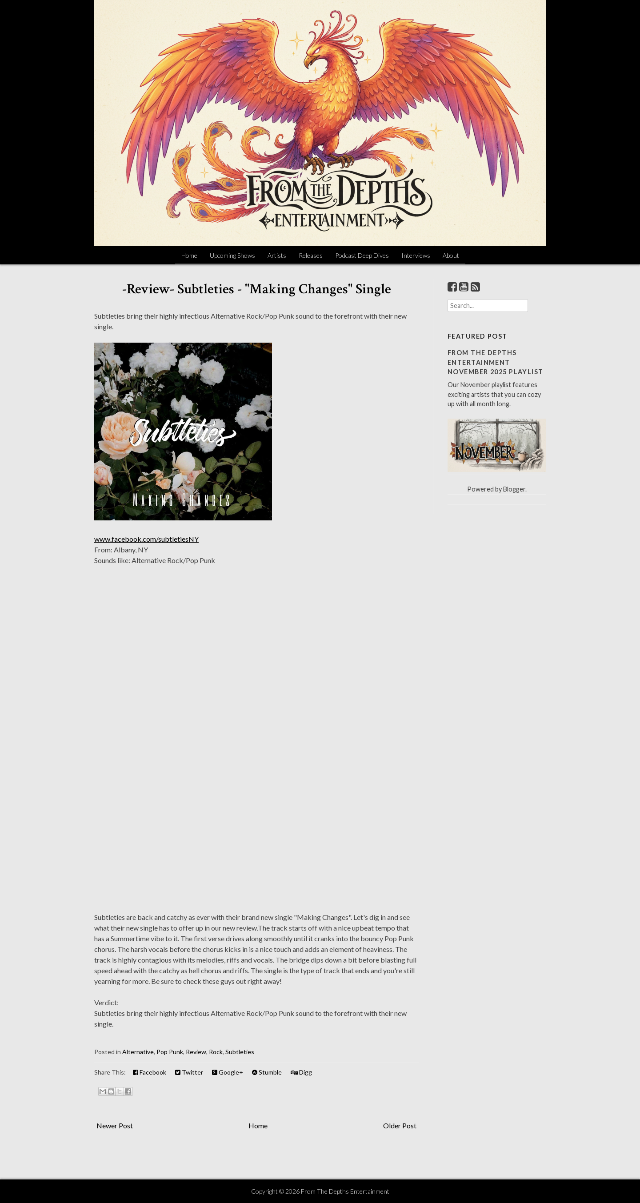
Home (189, 255)
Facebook (149, 1072)
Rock (216, 1051)
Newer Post (114, 1125)
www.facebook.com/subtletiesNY (146, 539)
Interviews (415, 255)
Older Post (399, 1125)
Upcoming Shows (232, 255)
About (451, 255)
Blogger (514, 489)
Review (196, 1051)
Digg (301, 1072)
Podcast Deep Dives (362, 255)
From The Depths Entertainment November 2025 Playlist (496, 362)
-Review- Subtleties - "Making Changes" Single (256, 289)
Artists (277, 255)
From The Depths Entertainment (345, 1191)
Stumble (267, 1072)
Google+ (227, 1072)
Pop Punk (169, 1051)
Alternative (138, 1051)
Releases (311, 255)
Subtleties (239, 1051)
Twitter (189, 1072)
